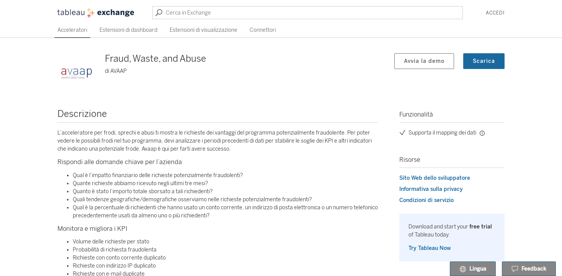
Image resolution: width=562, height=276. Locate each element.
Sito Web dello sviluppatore (434, 178)
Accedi (495, 13)
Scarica (484, 61)
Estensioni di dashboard (128, 30)
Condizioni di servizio (426, 200)
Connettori (263, 30)
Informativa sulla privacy (431, 189)
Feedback (528, 269)
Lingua (472, 269)
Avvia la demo (424, 61)
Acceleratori (72, 30)
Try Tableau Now (429, 248)
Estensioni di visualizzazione (203, 30)
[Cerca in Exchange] (307, 12)
